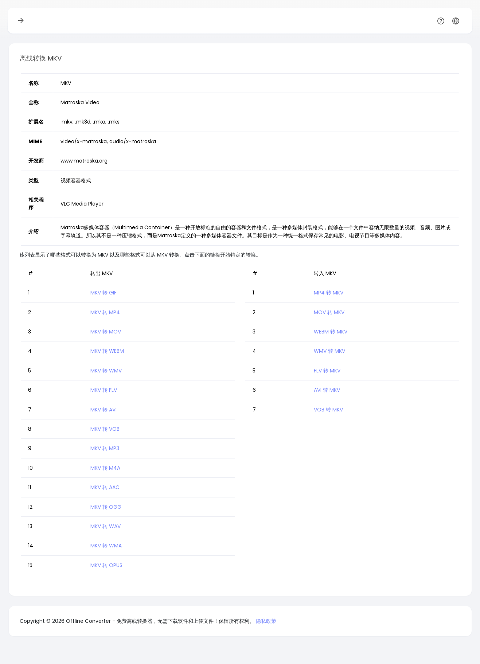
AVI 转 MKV (327, 390)
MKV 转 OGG (105, 507)
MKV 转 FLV (103, 390)
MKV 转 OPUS (106, 565)
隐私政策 (266, 621)
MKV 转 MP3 (104, 448)
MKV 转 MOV (105, 331)
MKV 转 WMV (106, 370)
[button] (456, 20)
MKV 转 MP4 (105, 312)
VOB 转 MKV (328, 409)
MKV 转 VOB (105, 429)
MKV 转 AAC (105, 487)
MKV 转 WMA (106, 545)
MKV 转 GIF (103, 292)
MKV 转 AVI (103, 409)
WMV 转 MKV (329, 351)
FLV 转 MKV (327, 370)
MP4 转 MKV (328, 292)
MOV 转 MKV (329, 312)
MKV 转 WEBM (107, 351)
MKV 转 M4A (105, 468)
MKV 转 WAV (105, 526)
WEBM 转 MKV (330, 331)
